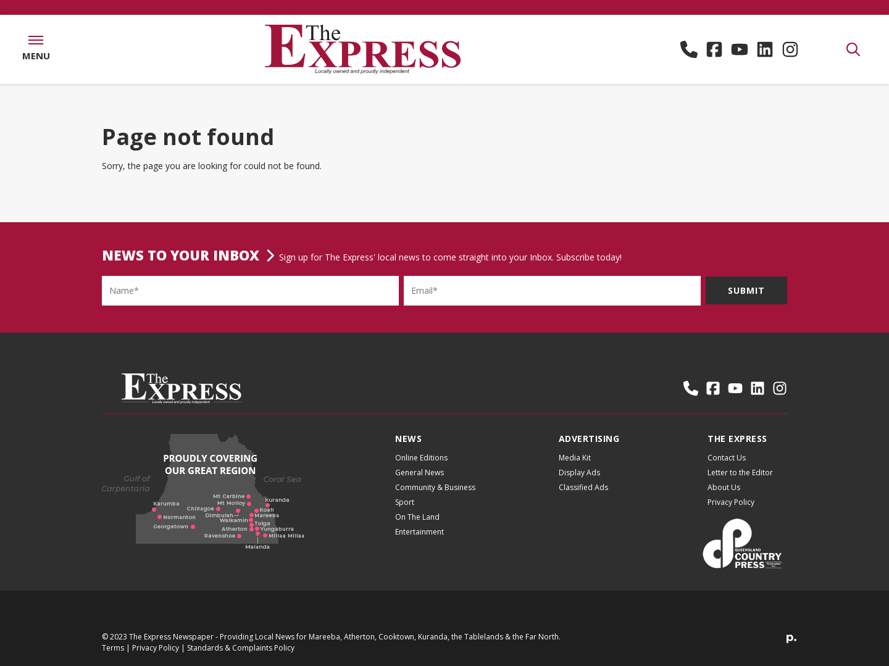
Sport (404, 502)
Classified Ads (583, 487)
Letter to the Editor (740, 472)
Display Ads (579, 472)
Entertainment (419, 532)
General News (419, 472)
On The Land (417, 517)
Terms (113, 648)
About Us (723, 487)
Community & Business (435, 487)
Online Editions (421, 457)
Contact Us (726, 457)
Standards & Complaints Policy (240, 648)
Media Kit (575, 457)
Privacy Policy (730, 502)
